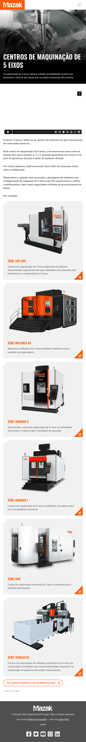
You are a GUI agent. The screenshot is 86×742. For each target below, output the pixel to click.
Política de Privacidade (37, 719)
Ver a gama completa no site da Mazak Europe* (33, 683)
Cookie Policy (63, 719)
